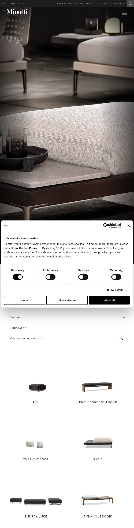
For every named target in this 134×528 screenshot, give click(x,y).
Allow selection (66, 300)
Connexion (60, 4)
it (7, 4)
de (10, 4)
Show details (115, 289)
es (16, 4)
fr (13, 4)
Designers (72, 4)
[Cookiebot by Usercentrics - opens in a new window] (106, 225)
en (3, 4)
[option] (67, 135)
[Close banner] (129, 225)
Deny (24, 300)
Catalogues (101, 4)
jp (23, 4)
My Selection (122, 3)
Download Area (86, 4)
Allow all (109, 300)
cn (19, 4)
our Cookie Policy (25, 248)
